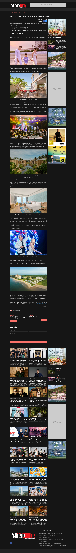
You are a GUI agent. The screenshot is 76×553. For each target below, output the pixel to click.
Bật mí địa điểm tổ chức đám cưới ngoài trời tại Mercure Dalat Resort (23, 28)
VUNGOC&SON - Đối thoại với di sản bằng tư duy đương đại (18, 400)
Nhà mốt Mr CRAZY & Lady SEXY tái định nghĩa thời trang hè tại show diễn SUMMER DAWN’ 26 (37, 461)
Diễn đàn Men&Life (17, 12)
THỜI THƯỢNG (26, 9)
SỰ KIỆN (48, 9)
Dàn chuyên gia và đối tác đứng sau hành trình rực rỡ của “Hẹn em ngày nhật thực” (18, 362)
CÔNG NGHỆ (43, 9)
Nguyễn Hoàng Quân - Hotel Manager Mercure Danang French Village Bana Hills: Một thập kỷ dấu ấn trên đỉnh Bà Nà (37, 382)
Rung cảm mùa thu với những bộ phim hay (37, 317)
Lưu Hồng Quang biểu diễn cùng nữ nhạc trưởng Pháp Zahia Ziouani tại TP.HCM (19, 441)
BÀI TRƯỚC (13, 321)
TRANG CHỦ (13, 9)
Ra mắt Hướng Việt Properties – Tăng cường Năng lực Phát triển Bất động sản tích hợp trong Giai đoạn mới (18, 521)
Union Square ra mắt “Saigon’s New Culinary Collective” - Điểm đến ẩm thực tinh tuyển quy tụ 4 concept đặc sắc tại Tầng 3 (38, 521)
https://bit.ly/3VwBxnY (41, 303)
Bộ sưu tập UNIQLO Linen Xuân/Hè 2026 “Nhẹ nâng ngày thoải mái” (18, 420)
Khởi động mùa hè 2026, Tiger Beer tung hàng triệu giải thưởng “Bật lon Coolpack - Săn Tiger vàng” (37, 481)
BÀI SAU (44, 320)
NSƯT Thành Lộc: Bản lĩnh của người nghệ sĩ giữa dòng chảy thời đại (18, 381)
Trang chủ (11, 12)
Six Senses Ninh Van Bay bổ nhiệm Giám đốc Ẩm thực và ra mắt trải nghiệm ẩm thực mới (61, 42)
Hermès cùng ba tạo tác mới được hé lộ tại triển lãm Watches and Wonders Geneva (37, 362)
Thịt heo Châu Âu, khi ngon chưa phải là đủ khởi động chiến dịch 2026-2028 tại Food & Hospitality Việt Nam (18, 461)
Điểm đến (23, 12)
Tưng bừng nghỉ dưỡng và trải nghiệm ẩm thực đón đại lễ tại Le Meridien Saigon (61, 48)
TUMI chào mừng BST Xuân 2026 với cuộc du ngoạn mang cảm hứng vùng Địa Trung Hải (38, 500)
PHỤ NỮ (37, 9)
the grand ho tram (16, 310)
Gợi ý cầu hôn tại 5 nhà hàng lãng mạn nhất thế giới (20, 27)
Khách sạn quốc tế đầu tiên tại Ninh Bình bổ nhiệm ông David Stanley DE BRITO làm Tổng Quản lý (18, 501)
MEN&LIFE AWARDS (56, 9)
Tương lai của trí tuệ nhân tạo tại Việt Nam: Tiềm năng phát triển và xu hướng (18, 318)
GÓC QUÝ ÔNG (18, 9)
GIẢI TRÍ (32, 9)
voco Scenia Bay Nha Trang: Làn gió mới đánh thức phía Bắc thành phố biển (18, 481)
